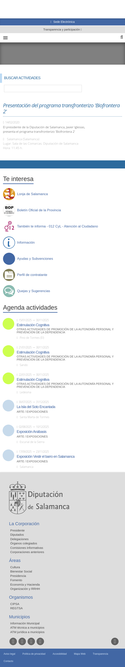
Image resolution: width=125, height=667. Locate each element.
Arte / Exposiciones (32, 411)
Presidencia (18, 576)
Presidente (17, 530)
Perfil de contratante (32, 275)
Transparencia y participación (62, 29)
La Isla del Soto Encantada (36, 407)
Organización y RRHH (25, 588)
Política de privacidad (34, 653)
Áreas (14, 560)
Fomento (16, 580)
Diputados (17, 534)
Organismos (21, 597)
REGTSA (16, 608)
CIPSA (14, 604)
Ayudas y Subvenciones (35, 259)
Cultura (15, 567)
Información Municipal (25, 623)
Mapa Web (80, 653)
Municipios (19, 616)
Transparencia (100, 653)
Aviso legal (9, 653)
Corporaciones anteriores (27, 552)
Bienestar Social (21, 571)
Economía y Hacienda (25, 584)
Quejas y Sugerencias (33, 291)
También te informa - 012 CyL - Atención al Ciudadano (57, 226)
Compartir (5, 164)
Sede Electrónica (64, 21)
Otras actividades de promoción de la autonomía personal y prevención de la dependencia (65, 331)
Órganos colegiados (23, 543)
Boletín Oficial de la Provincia (39, 210)
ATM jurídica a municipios (27, 632)
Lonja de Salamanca (32, 194)
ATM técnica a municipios (27, 627)
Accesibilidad (60, 653)
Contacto (8, 661)
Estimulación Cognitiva (33, 325)
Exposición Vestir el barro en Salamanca (46, 456)
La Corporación (24, 523)
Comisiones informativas (26, 547)
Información (26, 242)
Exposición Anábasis (31, 432)
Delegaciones (19, 539)
